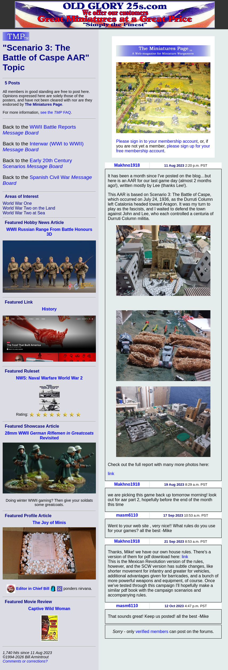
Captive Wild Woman (49, 608)
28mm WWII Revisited (49, 435)
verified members (152, 631)
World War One (17, 203)
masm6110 (127, 515)
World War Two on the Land (29, 208)
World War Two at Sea (24, 213)
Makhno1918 (127, 165)
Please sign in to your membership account (157, 141)
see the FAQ (55, 112)
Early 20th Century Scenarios (37, 163)
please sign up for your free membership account (163, 148)
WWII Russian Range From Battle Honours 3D (49, 231)
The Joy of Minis (49, 522)
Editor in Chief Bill (33, 588)
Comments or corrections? (25, 661)
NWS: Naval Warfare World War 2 (49, 378)
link (111, 473)
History (49, 309)
